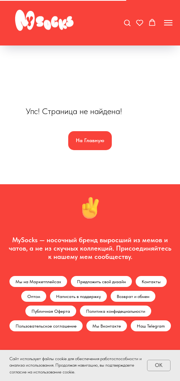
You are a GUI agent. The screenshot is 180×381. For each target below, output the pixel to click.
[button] (127, 22)
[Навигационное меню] (168, 22)
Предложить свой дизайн (101, 281)
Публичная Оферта (50, 311)
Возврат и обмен (133, 296)
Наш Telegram (151, 326)
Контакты (151, 281)
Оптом (33, 296)
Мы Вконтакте (106, 326)
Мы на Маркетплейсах (38, 281)
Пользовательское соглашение (46, 326)
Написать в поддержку (78, 296)
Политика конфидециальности (115, 311)
